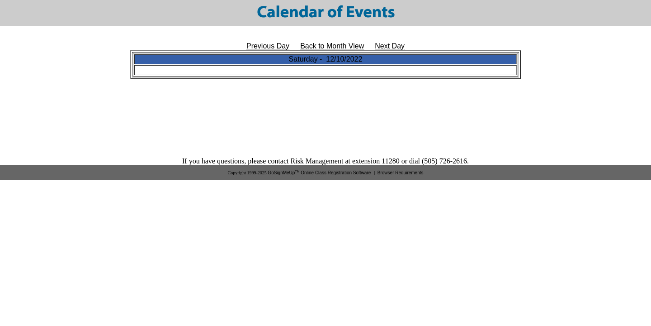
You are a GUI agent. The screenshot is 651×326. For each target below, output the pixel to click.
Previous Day (267, 46)
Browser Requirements (400, 172)
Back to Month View (332, 46)
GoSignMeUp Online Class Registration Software (319, 172)
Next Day (390, 46)
